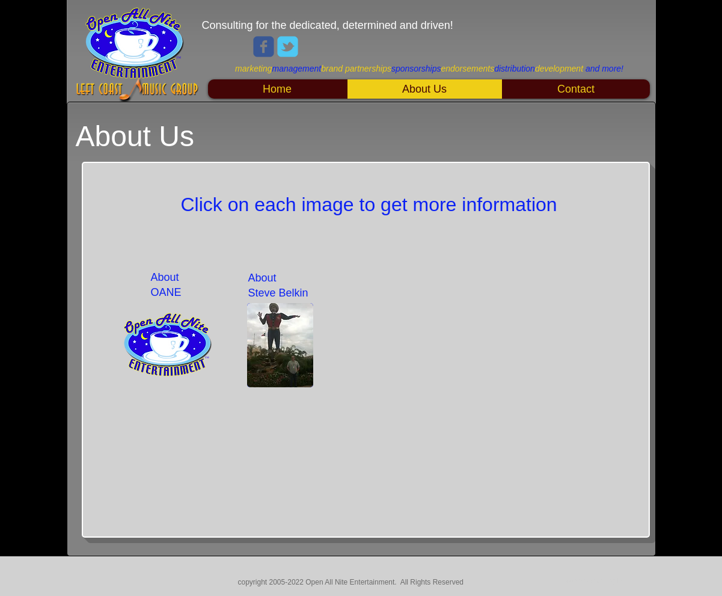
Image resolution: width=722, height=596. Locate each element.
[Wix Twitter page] (287, 46)
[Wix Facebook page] (263, 46)
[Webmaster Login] (594, 581)
